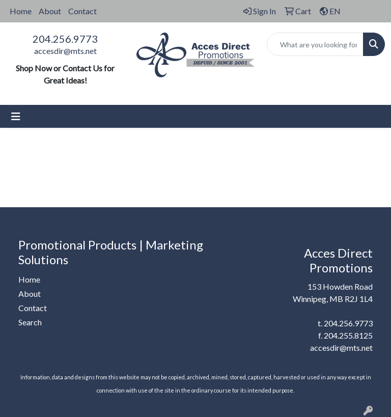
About (50, 11)
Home (21, 11)
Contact (82, 11)
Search (30, 322)
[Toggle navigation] (15, 116)
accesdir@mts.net (65, 50)
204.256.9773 (65, 39)
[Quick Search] (315, 44)
